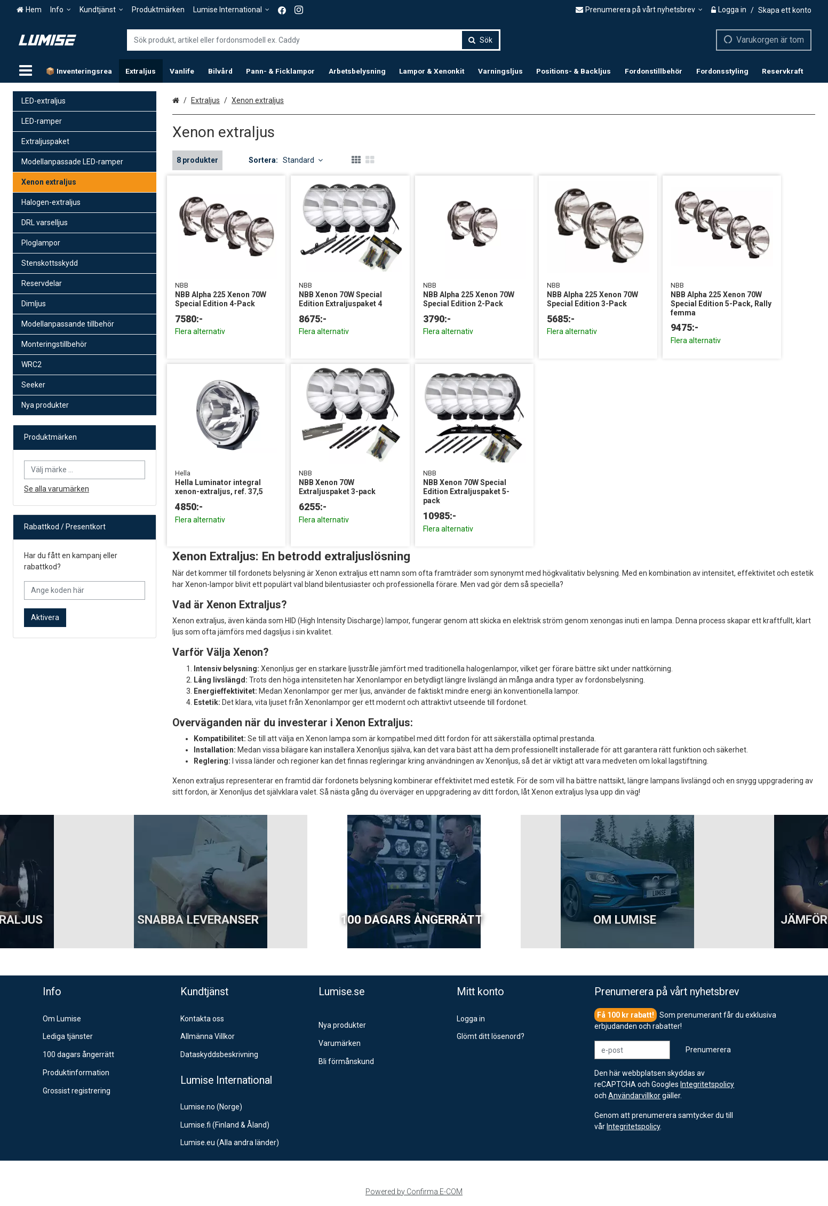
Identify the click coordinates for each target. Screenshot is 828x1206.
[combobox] (313, 40)
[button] (633, 1126)
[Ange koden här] (84, 590)
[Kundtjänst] (101, 10)
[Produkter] (25, 71)
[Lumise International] (231, 10)
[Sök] (480, 40)
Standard (303, 160)
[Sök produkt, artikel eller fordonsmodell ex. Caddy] (313, 40)
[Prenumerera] (708, 1050)
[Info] (60, 10)
